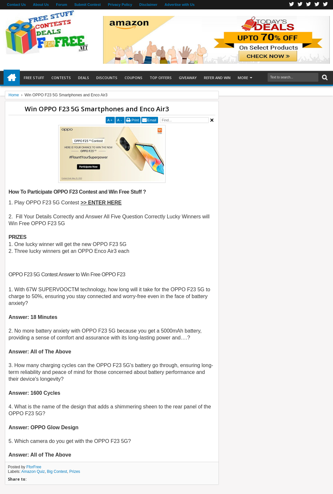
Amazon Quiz (33, 471)
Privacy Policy (120, 5)
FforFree (33, 467)
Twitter (300, 4)
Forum (61, 5)
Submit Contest (87, 5)
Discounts (106, 77)
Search (324, 77)
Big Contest (57, 471)
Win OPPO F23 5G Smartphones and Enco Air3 (97, 108)
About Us (41, 5)
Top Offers (161, 77)
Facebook (291, 4)
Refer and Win (217, 77)
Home (12, 78)
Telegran (308, 4)
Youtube (325, 4)
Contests (61, 77)
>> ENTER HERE (101, 202)
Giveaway (188, 77)
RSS (317, 4)
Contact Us (16, 5)
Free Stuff (34, 77)
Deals (83, 77)
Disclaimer (148, 5)
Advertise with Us (179, 5)
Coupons (133, 77)
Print (135, 120)
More (243, 77)
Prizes (74, 471)
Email (151, 120)
